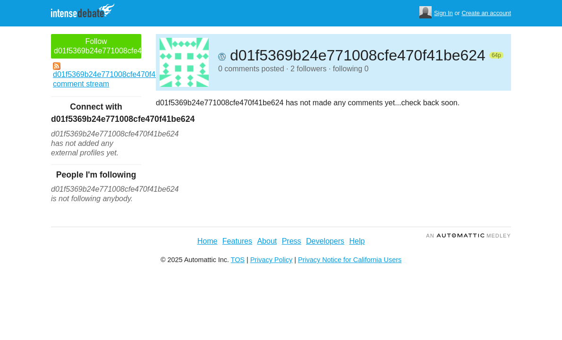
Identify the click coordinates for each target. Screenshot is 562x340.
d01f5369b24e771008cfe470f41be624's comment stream (97, 75)
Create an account (486, 13)
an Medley (468, 235)
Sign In (443, 13)
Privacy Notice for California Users (349, 260)
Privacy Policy (271, 260)
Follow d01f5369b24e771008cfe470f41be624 (97, 46)
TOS (238, 260)
